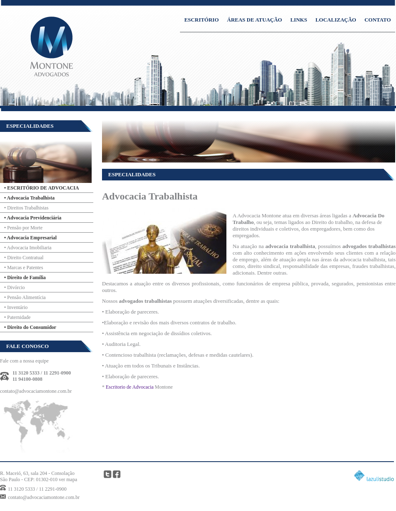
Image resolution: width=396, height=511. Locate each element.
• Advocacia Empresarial (30, 238)
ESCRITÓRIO (201, 20)
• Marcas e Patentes (23, 267)
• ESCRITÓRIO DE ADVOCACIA (41, 188)
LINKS (298, 20)
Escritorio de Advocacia (129, 387)
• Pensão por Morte (23, 228)
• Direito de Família (25, 277)
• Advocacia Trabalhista (29, 198)
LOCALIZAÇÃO (336, 20)
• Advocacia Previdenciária (32, 218)
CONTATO (377, 20)
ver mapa (68, 479)
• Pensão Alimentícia (25, 297)
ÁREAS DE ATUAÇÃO (254, 20)
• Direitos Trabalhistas (26, 208)
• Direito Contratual (24, 257)
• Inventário (16, 307)
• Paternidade (17, 317)
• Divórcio (14, 287)
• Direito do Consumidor (30, 327)
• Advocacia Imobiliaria (27, 248)
